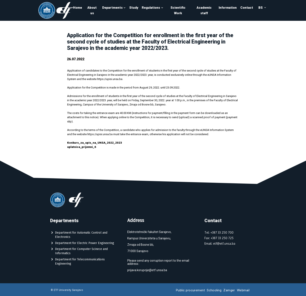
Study (133, 8)
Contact (246, 8)
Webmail (243, 290)
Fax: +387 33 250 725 (219, 238)
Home (77, 8)
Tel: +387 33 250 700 (219, 232)
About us (92, 10)
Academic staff (204, 10)
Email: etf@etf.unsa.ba (219, 243)
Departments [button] (114, 8)
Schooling (214, 290)
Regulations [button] (152, 8)
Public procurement (190, 290)
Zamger (229, 290)
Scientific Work (178, 10)
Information (228, 8)
